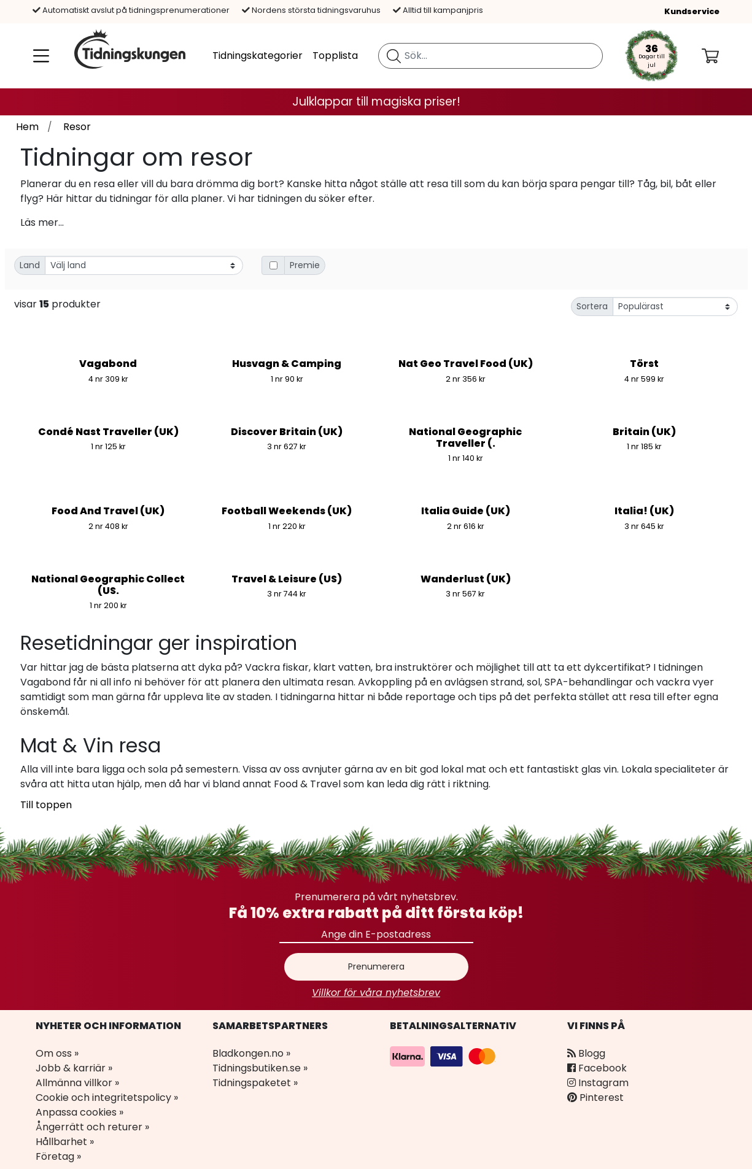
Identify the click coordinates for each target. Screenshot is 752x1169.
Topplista (335, 55)
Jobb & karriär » (74, 1068)
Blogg (586, 1053)
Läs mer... (42, 222)
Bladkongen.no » (251, 1053)
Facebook (597, 1068)
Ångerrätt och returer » (92, 1127)
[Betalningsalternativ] (444, 1056)
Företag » (58, 1156)
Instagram (598, 1083)
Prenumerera (376, 966)
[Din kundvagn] (720, 55)
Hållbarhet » (65, 1142)
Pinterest (595, 1097)
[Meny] (38, 55)
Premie (305, 265)
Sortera (592, 306)
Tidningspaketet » (255, 1083)
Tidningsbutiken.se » (260, 1068)
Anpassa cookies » (79, 1112)
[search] (490, 56)
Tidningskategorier (257, 55)
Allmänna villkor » (77, 1083)
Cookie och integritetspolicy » (107, 1097)
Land (30, 265)
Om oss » (57, 1053)
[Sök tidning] (394, 55)
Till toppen (46, 805)
